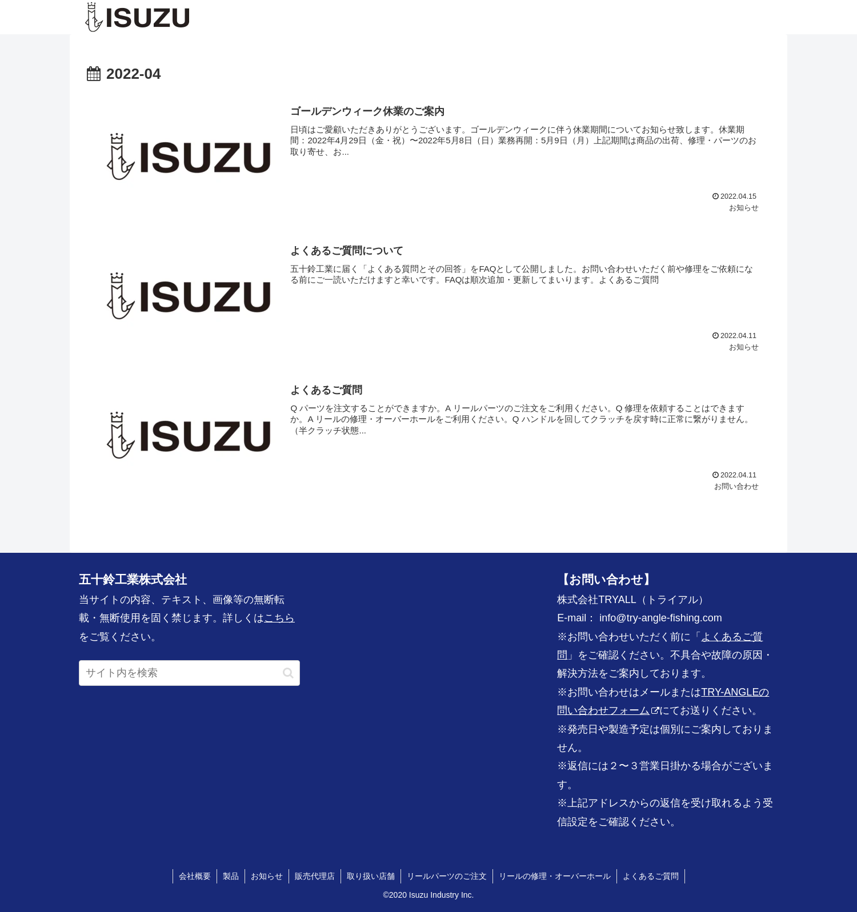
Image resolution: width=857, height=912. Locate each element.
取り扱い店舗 (371, 876)
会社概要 (195, 876)
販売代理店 (315, 876)
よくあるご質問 (651, 876)
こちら (279, 618)
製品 (231, 876)
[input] (189, 673)
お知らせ (267, 876)
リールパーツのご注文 (447, 876)
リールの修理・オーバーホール (555, 876)
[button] (288, 673)
